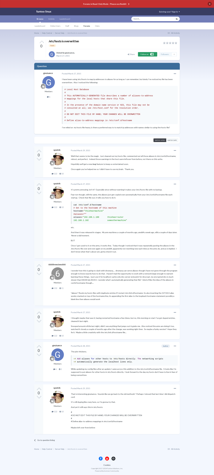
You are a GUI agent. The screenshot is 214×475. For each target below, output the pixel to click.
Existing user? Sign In (169, 12)
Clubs (97, 26)
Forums (87, 26)
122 (54, 174)
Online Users (55, 26)
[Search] (147, 19)
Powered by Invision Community (107, 471)
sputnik (57, 150)
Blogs (76, 26)
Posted (71, 74)
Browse (40, 20)
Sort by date (172, 140)
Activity (51, 19)
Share (131, 54)
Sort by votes (160, 140)
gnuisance (69, 53)
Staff (67, 26)
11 (61, 288)
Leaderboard (40, 26)
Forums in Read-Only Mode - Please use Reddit (104, 4)
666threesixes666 (57, 264)
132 (54, 288)
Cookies (107, 465)
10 (61, 174)
